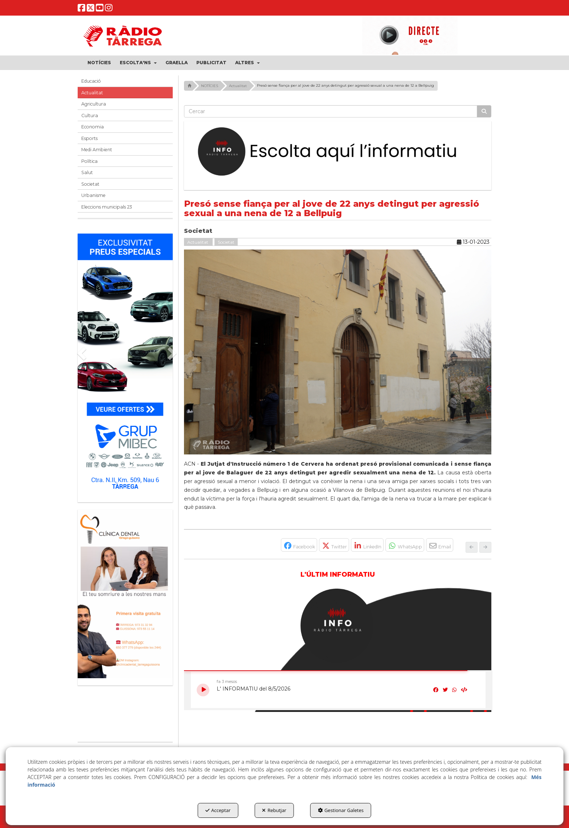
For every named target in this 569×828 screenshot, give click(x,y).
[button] (81, 9)
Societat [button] (90, 184)
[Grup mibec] (125, 364)
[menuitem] (99, 62)
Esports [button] (89, 138)
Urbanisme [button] (93, 195)
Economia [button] (92, 126)
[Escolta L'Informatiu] (337, 152)
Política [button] (89, 161)
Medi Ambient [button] (96, 149)
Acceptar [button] (217, 810)
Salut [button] (87, 172)
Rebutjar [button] (274, 810)
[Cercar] (484, 111)
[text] (331, 111)
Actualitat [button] (92, 92)
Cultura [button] (89, 115)
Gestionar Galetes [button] (341, 810)
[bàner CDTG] (125, 594)
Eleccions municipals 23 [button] (106, 207)
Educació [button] (91, 81)
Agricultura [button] (93, 104)
